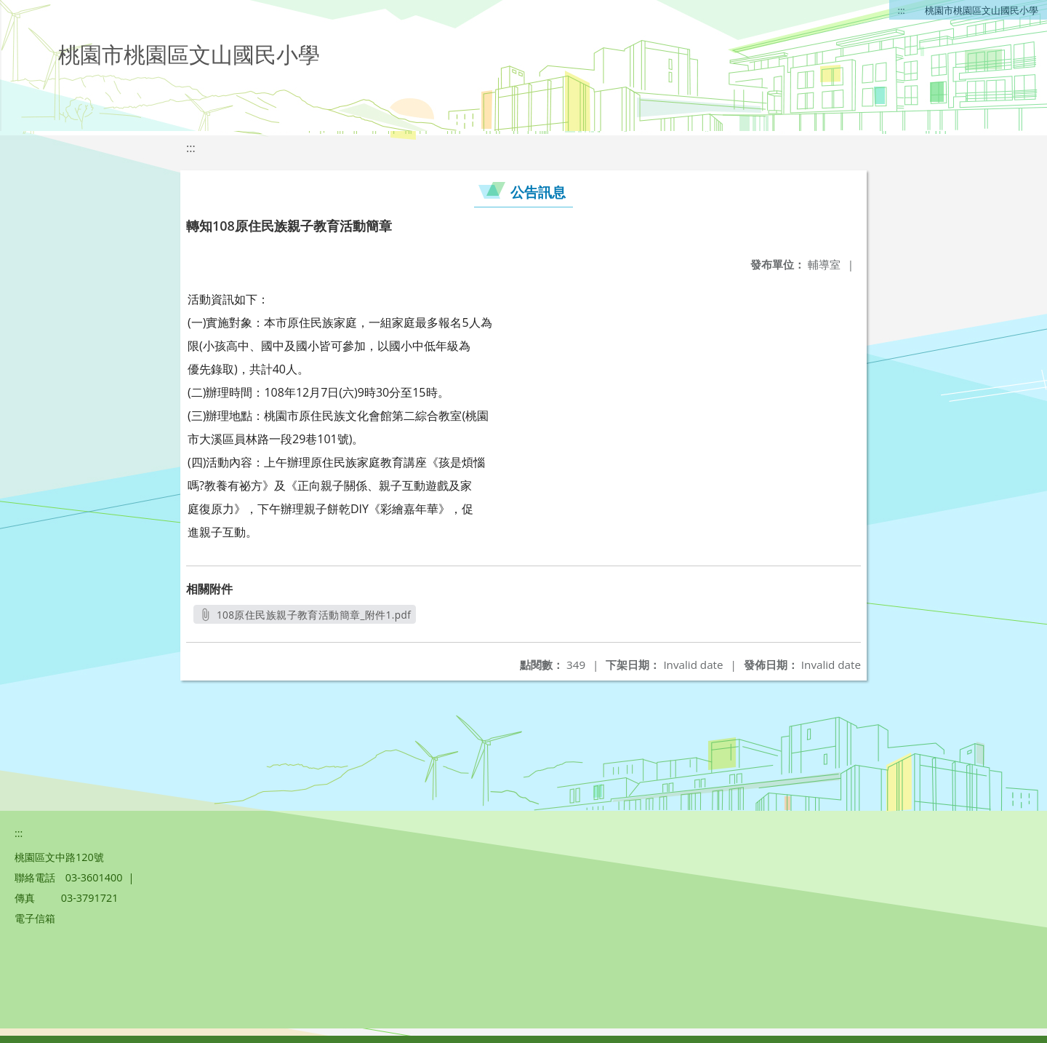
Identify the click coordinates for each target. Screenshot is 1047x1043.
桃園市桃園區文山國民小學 (981, 10)
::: (901, 10)
